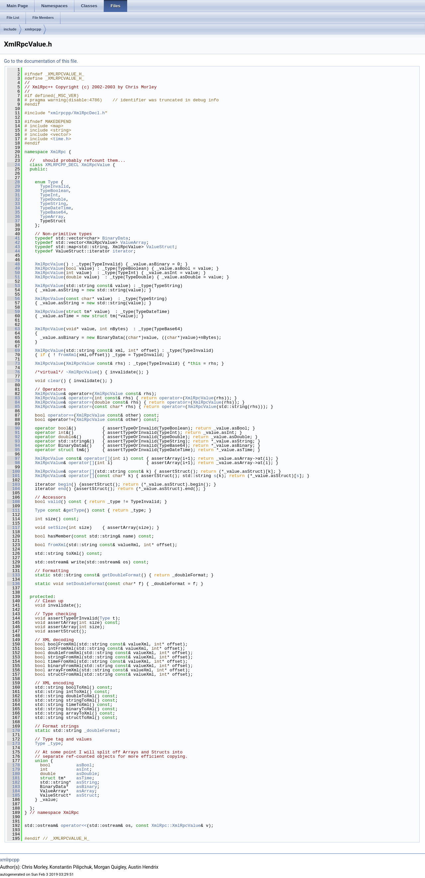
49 (13, 268)
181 (13, 778)
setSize (57, 528)
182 (13, 782)
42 (13, 242)
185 (13, 795)
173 (13, 743)
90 (13, 428)
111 (13, 510)
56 (13, 299)
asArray (85, 791)
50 (13, 273)
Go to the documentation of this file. (41, 61)
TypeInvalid (54, 186)
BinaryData (115, 238)
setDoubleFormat (85, 584)
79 (13, 381)
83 (13, 398)
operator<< (74, 826)
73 (13, 363)
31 (13, 195)
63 (13, 329)
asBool (84, 765)
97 (13, 458)
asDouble (86, 774)
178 (13, 765)
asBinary (86, 787)
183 (13, 787)
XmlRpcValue (95, 165)
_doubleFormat (101, 730)
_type (54, 743)
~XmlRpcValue (81, 372)
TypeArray (51, 217)
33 (13, 204)
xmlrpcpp (33, 29)
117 (13, 528)
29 (13, 186)
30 (13, 191)
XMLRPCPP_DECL (62, 165)
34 (13, 208)
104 (13, 489)
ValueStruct (160, 247)
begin (64, 484)
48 (13, 264)
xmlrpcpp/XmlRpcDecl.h (77, 113)
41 (13, 238)
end (62, 489)
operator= (80, 398)
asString (86, 782)
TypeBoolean (54, 191)
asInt (82, 769)
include (10, 29)
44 (13, 251)
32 (13, 199)
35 (13, 212)
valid (54, 502)
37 (13, 221)
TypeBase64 (53, 212)
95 (13, 450)
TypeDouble (53, 199)
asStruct (86, 795)
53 (13, 286)
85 (13, 407)
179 (13, 769)
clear (54, 381)
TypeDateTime (55, 208)
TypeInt (49, 195)
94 (13, 445)
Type (53, 182)
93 (13, 441)
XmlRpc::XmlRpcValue (176, 826)
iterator (123, 251)
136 (13, 584)
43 (13, 247)
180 (13, 774)
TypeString (53, 204)
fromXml (67, 355)
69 (13, 350)
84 (13, 402)
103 (13, 484)
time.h (61, 139)
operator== (61, 415)
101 (13, 476)
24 (13, 165)
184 (13, 791)
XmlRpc (58, 152)
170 (13, 730)
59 (13, 312)
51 (13, 277)
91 (13, 433)
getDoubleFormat (121, 575)
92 (13, 437)
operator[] (97, 458)
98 (13, 463)
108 (13, 502)
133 (13, 575)
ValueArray (133, 242)
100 (13, 471)
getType (75, 510)
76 (13, 372)
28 (13, 182)
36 (13, 217)
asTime (84, 778)
